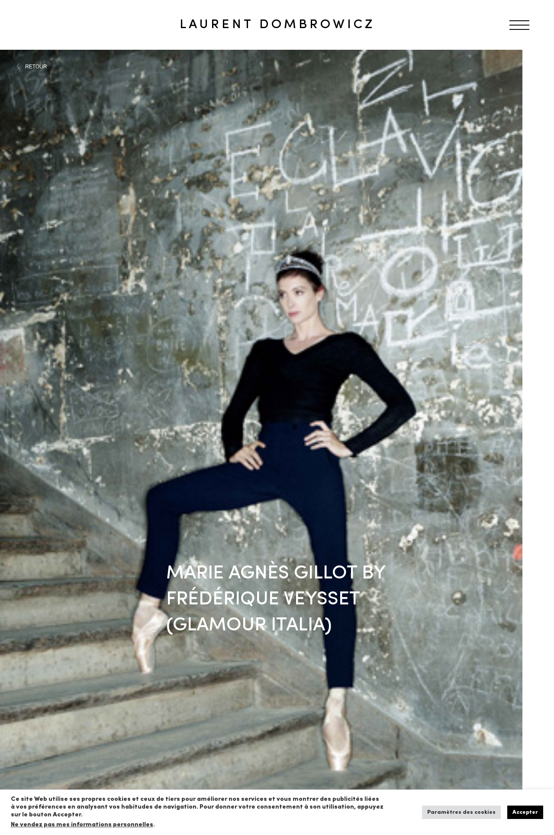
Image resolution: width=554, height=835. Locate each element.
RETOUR (36, 67)
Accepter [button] (525, 812)
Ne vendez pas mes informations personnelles (82, 825)
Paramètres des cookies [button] (461, 812)
